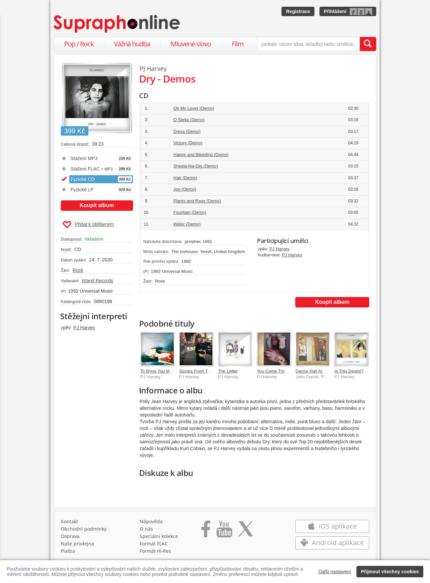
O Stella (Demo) (189, 119)
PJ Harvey (84, 327)
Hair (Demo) (185, 177)
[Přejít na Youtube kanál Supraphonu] (224, 531)
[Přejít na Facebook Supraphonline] (206, 531)
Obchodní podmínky (83, 529)
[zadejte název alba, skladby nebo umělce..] (308, 44)
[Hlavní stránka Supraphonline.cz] (117, 24)
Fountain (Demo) (189, 212)
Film (238, 43)
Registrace (298, 11)
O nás (146, 529)
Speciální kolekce (159, 536)
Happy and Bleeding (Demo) (200, 154)
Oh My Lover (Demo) (193, 108)
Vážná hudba (132, 43)
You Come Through (275, 371)
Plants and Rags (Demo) (197, 200)
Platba (68, 551)
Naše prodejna (77, 543)
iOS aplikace (332, 526)
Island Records (97, 280)
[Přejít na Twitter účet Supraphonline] (245, 531)
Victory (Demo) (187, 142)
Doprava (70, 536)
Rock (78, 270)
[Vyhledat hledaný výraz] (367, 44)
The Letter (228, 371)
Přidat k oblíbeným (88, 225)
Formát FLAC (154, 543)
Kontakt (69, 521)
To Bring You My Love (161, 371)
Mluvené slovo (191, 43)
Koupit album (97, 205)
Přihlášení (335, 11)
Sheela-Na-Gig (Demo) (195, 165)
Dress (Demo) (187, 131)
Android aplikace (332, 542)
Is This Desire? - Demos (357, 371)
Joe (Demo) (184, 189)
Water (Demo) (187, 224)
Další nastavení (334, 571)
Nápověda (151, 521)
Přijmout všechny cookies (390, 571)
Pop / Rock (79, 43)
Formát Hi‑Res (155, 551)
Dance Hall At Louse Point (321, 371)
